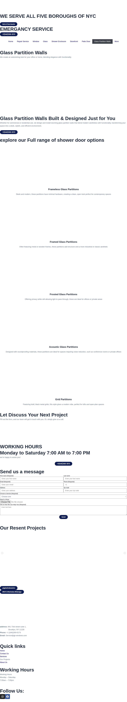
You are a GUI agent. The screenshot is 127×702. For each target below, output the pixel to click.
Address (2, 487)
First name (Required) (6, 476)
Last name (67, 476)
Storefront (74, 41)
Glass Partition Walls (102, 41)
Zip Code (66, 487)
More (117, 41)
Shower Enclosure (59, 41)
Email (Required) (5, 482)
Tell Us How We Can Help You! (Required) (13, 504)
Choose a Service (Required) (9, 493)
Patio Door (86, 41)
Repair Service (23, 41)
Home (10, 41)
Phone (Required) (69, 482)
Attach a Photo (4, 499)
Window (36, 41)
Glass (45, 41)
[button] (2, 553)
